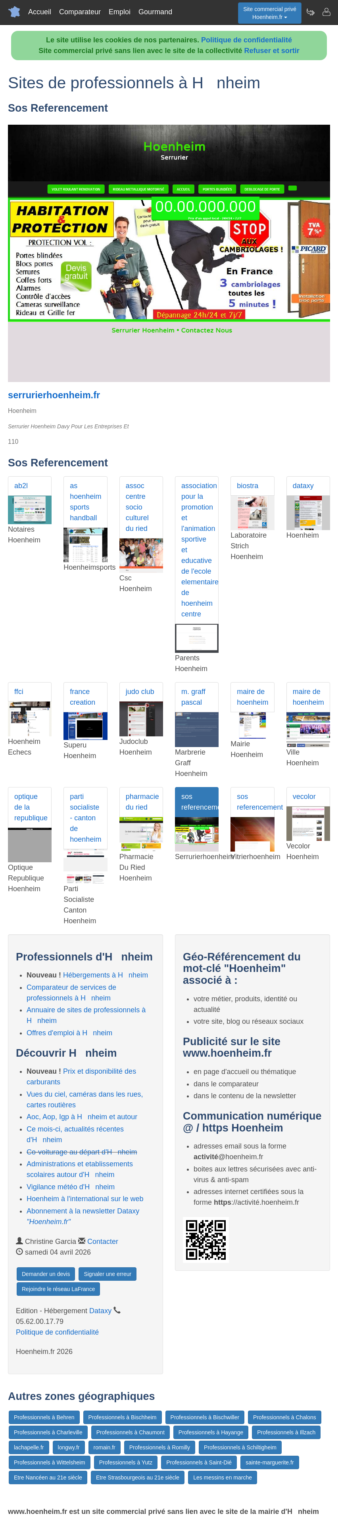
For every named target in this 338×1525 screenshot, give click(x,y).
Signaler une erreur (107, 1274)
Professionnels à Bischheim (122, 1417)
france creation (82, 697)
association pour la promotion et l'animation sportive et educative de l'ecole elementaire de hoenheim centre (200, 550)
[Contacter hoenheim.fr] (326, 12)
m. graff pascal (193, 697)
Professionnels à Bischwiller (205, 1417)
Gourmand (155, 12)
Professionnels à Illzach (286, 1432)
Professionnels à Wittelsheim (49, 1462)
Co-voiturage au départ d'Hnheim (82, 1152)
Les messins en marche (222, 1477)
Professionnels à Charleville (48, 1432)
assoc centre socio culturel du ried (137, 507)
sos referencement (200, 802)
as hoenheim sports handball (85, 502)
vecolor (304, 797)
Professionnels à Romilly (159, 1447)
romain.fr (104, 1447)
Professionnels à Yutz (125, 1462)
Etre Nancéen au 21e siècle (48, 1477)
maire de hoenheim (252, 697)
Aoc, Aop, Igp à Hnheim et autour (82, 1117)
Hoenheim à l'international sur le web (85, 1199)
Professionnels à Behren (44, 1417)
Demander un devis (46, 1274)
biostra (247, 486)
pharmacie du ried (142, 802)
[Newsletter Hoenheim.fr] (310, 12)
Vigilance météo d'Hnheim (71, 1187)
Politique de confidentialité (246, 40)
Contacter (102, 1241)
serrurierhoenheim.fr (54, 395)
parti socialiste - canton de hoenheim (85, 818)
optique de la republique (31, 807)
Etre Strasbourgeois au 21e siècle (137, 1477)
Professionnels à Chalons (284, 1417)
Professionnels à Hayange (211, 1432)
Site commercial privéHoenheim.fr (269, 13)
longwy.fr (69, 1447)
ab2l (21, 486)
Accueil (39, 12)
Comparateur (80, 12)
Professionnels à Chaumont (130, 1432)
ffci (18, 692)
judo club (140, 692)
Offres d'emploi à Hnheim (69, 1033)
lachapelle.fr (29, 1447)
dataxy (303, 486)
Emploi (120, 12)
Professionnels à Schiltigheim (240, 1447)
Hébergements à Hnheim (105, 975)
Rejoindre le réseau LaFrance (58, 1289)
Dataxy (100, 1311)
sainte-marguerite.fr (270, 1462)
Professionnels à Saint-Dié (199, 1462)
